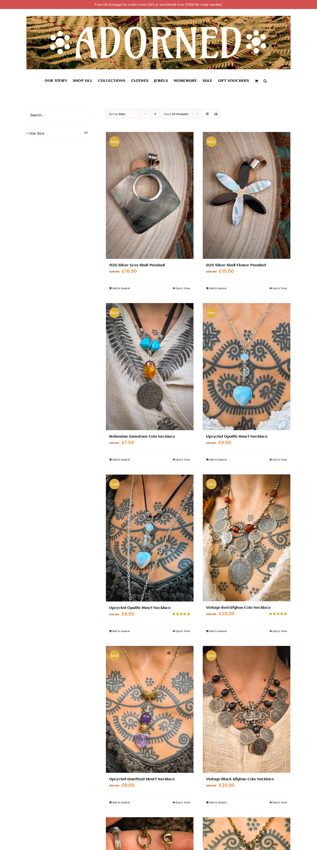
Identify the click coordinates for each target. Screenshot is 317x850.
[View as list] (216, 114)
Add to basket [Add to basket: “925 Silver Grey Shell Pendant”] (121, 288)
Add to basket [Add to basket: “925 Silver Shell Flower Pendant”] (218, 288)
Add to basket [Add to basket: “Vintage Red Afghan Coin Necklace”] (218, 630)
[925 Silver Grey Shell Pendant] (150, 195)
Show (176, 114)
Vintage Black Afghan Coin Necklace (240, 779)
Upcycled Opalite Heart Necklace (236, 437)
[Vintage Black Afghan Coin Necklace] (246, 709)
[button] (265, 80)
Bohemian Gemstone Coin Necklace (142, 437)
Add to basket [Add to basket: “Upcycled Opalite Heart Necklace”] (218, 459)
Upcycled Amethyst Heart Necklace (142, 779)
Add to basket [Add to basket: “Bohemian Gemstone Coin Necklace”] (121, 459)
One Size (36, 133)
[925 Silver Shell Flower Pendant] (246, 195)
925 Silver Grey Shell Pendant (137, 265)
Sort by (117, 114)
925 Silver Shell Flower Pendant (236, 265)
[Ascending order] (155, 114)
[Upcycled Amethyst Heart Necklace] (150, 709)
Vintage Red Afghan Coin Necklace (238, 608)
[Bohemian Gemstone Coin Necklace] (150, 366)
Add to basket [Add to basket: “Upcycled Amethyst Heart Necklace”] (121, 802)
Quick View (183, 288)
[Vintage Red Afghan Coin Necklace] (246, 537)
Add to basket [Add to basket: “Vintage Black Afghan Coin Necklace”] (218, 802)
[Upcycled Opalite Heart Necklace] (246, 366)
